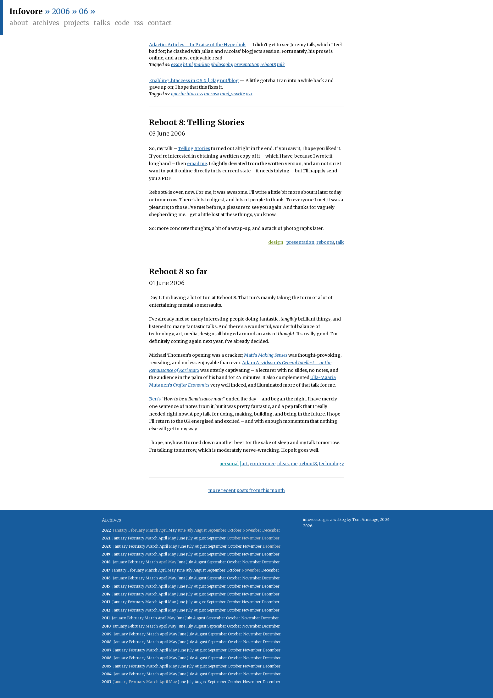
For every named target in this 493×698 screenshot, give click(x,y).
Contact (160, 23)
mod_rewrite (232, 94)
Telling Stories (194, 148)
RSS (138, 23)
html (188, 64)
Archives (46, 23)
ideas (283, 463)
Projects (76, 23)
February (136, 538)
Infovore (26, 11)
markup (202, 64)
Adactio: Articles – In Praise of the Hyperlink (197, 44)
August (200, 538)
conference (262, 463)
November (252, 546)
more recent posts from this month (246, 490)
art (244, 463)
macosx (211, 94)
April (162, 538)
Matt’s (265, 355)
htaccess (194, 94)
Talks (102, 23)
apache (178, 94)
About (18, 23)
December (271, 554)
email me (197, 163)
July (189, 538)
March (151, 538)
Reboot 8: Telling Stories (197, 122)
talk (281, 64)
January (119, 538)
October (235, 546)
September (216, 538)
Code (122, 23)
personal (229, 463)
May (173, 530)
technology (331, 463)
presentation (246, 64)
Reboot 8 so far (178, 271)
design (275, 242)
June (181, 538)
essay (176, 64)
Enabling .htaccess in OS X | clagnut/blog (194, 80)
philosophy (222, 64)
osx (249, 94)
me (294, 463)
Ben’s (155, 399)
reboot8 (268, 64)
